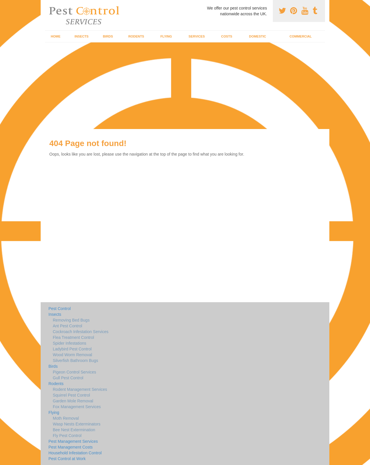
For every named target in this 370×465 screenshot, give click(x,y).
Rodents (136, 36)
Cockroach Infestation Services (80, 331)
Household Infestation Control (75, 453)
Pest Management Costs (70, 447)
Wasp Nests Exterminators (76, 424)
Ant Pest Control (67, 326)
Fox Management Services (77, 406)
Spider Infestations (69, 343)
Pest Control (59, 308)
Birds (108, 36)
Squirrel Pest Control (71, 395)
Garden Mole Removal (73, 401)
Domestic (257, 36)
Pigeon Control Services (74, 372)
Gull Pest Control (68, 378)
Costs (226, 36)
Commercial (301, 36)
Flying (166, 36)
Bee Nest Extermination (74, 429)
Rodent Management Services (80, 389)
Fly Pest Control (67, 435)
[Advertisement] (185, 85)
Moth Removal (66, 418)
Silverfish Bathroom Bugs (75, 360)
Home (56, 36)
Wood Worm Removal (72, 354)
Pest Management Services (73, 441)
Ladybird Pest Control (72, 349)
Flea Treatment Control (73, 337)
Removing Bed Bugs (71, 320)
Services (197, 36)
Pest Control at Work (67, 458)
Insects (82, 36)
